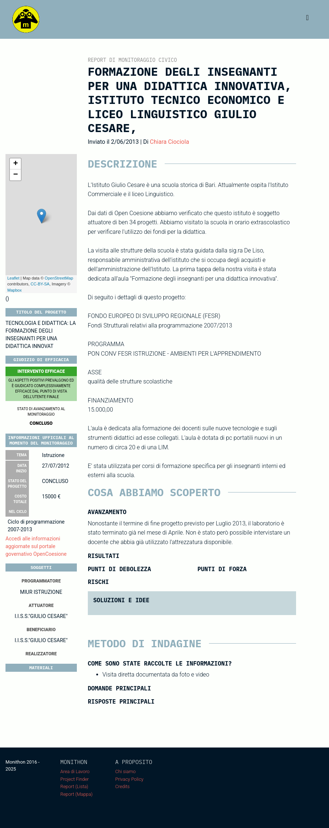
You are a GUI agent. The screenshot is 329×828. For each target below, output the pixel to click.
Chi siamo (125, 771)
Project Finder (74, 779)
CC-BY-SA (40, 284)
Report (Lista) (74, 786)
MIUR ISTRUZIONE (41, 592)
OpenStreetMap (59, 278)
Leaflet (13, 278)
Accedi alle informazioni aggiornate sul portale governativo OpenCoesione (36, 546)
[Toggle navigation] (307, 19)
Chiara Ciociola (169, 141)
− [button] (15, 174)
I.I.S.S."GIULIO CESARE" (41, 616)
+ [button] (15, 163)
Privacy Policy (129, 779)
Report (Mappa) (76, 794)
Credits (122, 786)
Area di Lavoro (75, 771)
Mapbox (14, 290)
